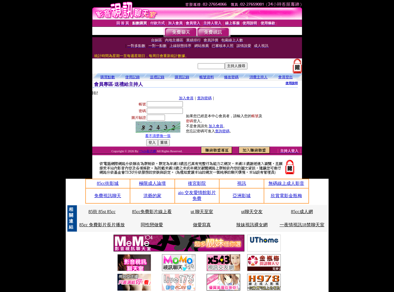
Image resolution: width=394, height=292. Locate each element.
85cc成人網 (302, 211)
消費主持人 (258, 77)
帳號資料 (206, 77)
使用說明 (292, 83)
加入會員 (186, 98)
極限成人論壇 (152, 183)
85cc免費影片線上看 (152, 211)
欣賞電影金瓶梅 (286, 195)
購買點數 (107, 77)
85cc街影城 (108, 183)
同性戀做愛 (152, 224)
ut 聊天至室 (202, 211)
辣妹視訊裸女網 (252, 224)
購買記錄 (182, 77)
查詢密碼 (204, 98)
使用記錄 (132, 77)
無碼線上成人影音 (286, 183)
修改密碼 (231, 77)
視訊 (241, 183)
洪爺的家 (152, 195)
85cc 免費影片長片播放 (101, 224)
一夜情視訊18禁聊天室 (302, 224)
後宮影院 (197, 183)
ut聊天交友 (252, 211)
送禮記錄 (157, 77)
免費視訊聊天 (107, 195)
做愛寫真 (202, 224)
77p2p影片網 (148, 151)
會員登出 (285, 77)
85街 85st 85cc (101, 211)
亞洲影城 (242, 195)
